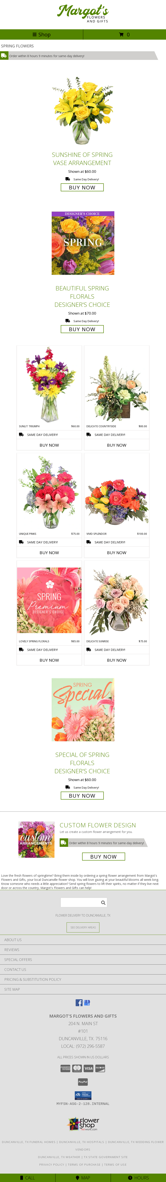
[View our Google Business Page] (86, 1004)
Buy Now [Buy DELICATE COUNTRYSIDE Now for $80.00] (116, 445)
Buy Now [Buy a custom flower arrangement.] (103, 856)
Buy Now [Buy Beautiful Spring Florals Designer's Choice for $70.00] (82, 329)
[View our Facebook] (79, 1004)
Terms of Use (115, 1164)
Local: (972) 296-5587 (83, 1046)
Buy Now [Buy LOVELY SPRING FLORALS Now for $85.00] (49, 660)
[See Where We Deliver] (83, 927)
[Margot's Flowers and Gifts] (83, 23)
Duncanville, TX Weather (59, 1157)
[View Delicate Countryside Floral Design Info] (116, 385)
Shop (41, 34)
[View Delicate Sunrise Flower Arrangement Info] (116, 600)
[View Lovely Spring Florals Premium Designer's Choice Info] (49, 600)
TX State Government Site (106, 1157)
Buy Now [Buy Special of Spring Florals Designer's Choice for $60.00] (82, 795)
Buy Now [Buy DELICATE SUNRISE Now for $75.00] (116, 660)
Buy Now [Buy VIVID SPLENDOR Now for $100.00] (116, 552)
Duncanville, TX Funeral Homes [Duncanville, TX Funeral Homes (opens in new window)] (29, 1142)
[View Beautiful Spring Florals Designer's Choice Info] (83, 243)
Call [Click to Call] (27, 1178)
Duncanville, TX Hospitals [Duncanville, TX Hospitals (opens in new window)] (81, 1142)
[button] (83, 1095)
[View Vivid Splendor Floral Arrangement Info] (116, 492)
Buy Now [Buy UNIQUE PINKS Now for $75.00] (49, 552)
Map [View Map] (83, 1178)
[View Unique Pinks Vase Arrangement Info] (49, 492)
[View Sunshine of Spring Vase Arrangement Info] (83, 110)
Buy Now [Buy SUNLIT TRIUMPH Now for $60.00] (49, 445)
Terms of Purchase (84, 1164)
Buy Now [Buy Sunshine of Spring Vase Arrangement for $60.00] (82, 187)
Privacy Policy (51, 1164)
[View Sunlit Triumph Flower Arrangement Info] (49, 385)
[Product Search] (84, 902)
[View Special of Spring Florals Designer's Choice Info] (83, 710)
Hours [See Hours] (138, 1178)
